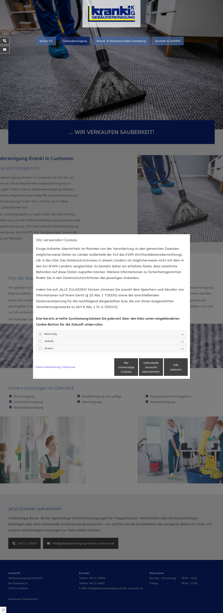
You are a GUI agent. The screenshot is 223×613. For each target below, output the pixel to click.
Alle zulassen (171, 367)
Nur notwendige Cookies (101, 367)
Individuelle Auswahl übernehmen (135, 367)
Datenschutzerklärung (48, 366)
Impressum (69, 366)
